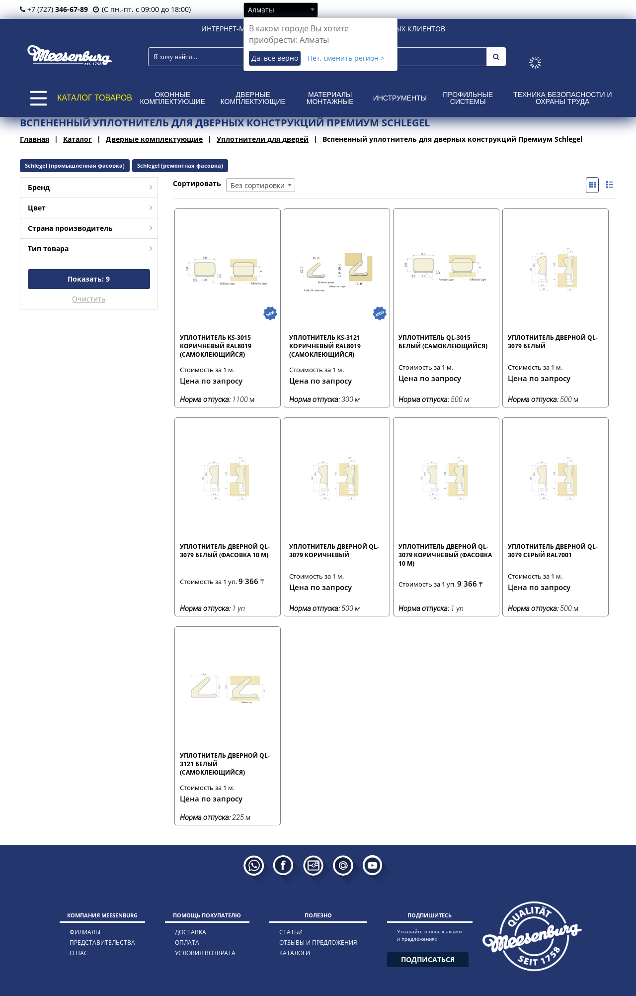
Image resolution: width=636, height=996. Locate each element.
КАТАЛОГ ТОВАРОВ (94, 98)
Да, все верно (274, 58)
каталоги (294, 953)
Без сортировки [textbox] (258, 185)
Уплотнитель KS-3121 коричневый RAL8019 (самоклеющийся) (325, 345)
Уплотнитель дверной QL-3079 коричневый (334, 550)
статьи (291, 932)
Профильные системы (468, 98)
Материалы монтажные (330, 98)
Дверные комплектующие (253, 98)
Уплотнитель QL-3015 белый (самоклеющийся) (442, 341)
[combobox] (280, 9)
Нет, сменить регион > (346, 58)
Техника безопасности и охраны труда (562, 98)
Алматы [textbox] (261, 9)
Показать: (89, 279)
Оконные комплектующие (172, 98)
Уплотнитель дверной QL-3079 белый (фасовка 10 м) (225, 550)
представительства (102, 942)
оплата (187, 942)
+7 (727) (54, 9)
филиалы (85, 932)
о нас (79, 953)
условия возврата (205, 953)
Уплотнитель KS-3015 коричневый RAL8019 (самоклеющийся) (215, 345)
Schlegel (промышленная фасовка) (75, 165)
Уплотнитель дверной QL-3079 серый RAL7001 (553, 550)
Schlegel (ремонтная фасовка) (180, 165)
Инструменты (400, 98)
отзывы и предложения (318, 942)
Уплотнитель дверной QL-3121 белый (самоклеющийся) (225, 763)
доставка (190, 932)
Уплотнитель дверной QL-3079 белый (553, 341)
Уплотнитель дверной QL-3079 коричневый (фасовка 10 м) (445, 554)
